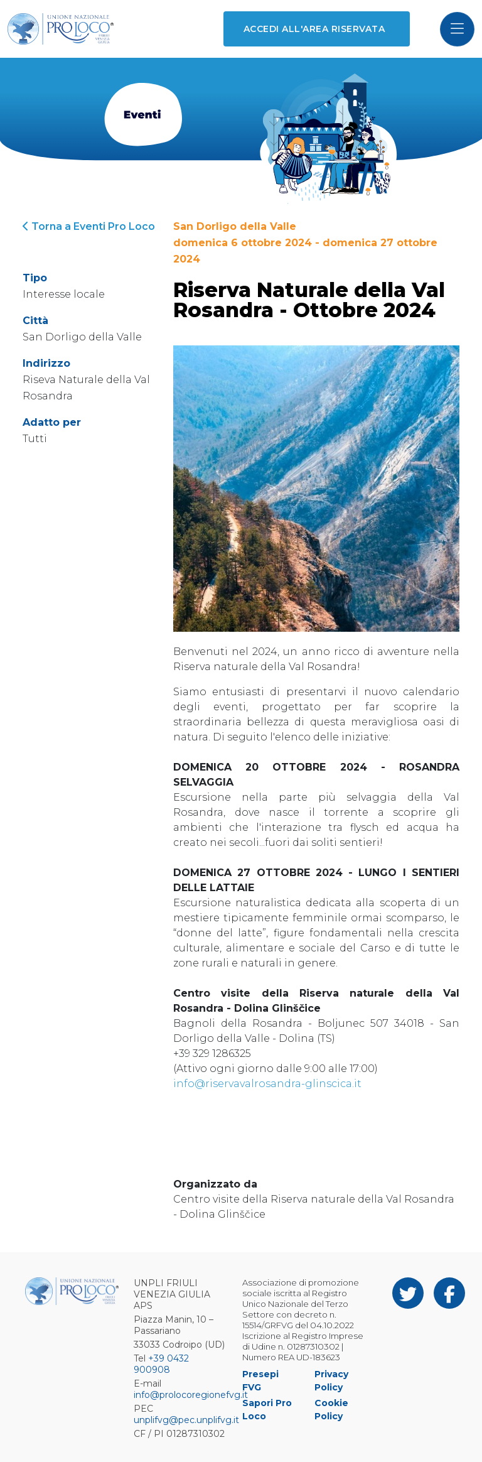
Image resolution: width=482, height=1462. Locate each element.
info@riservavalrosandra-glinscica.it (267, 1084)
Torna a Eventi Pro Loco (89, 226)
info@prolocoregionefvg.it (191, 1394)
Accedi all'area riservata (314, 29)
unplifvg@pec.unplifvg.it (186, 1420)
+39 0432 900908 (161, 1364)
